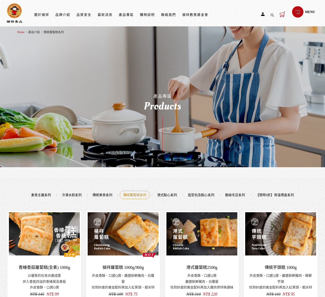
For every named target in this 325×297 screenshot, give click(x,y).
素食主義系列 (41, 195)
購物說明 (147, 15)
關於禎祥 (41, 15)
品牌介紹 (62, 15)
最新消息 (105, 15)
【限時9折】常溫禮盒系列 (275, 195)
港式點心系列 (167, 195)
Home (20, 32)
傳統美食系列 (102, 195)
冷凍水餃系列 (72, 195)
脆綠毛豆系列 (235, 195)
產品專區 (126, 15)
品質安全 (83, 15)
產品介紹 (34, 32)
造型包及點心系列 (201, 195)
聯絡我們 (168, 15)
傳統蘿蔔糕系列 (54, 32)
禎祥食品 (14, 13)
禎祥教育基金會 (195, 15)
